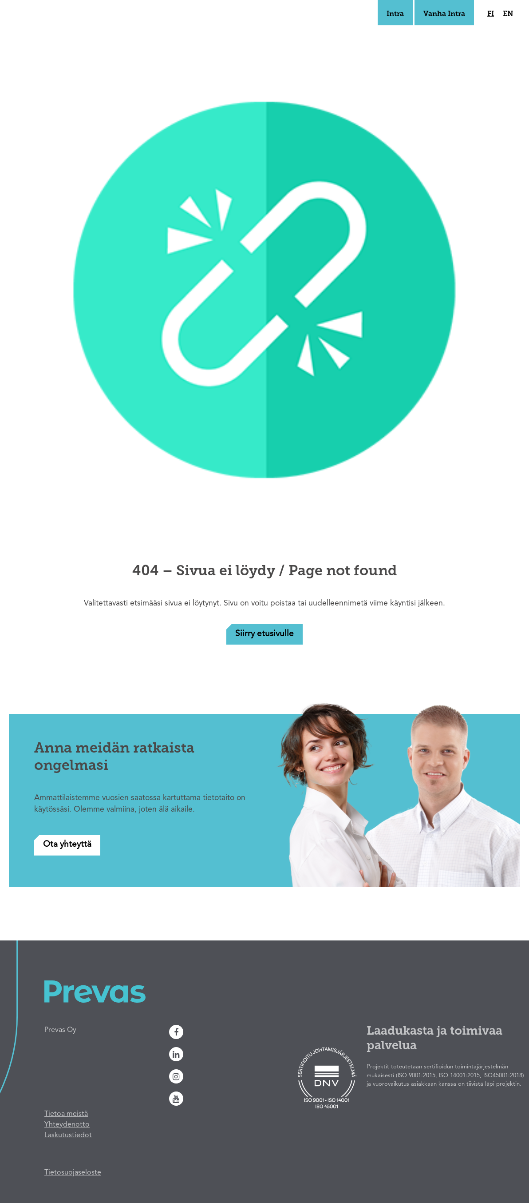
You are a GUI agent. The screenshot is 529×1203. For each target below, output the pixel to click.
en (508, 14)
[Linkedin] (224, 1054)
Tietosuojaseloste (72, 1172)
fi (490, 14)
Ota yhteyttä (67, 845)
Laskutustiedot (68, 1135)
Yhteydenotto (67, 1124)
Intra (395, 14)
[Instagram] (224, 1076)
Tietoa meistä (66, 1114)
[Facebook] (224, 1032)
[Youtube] (224, 1098)
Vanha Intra (444, 14)
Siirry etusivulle (264, 634)
